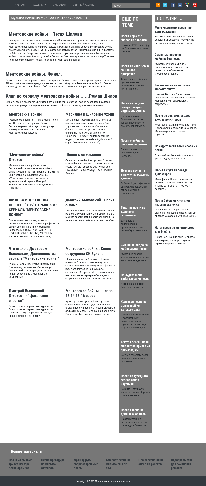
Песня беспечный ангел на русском (150, 462)
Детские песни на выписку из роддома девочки (135, 174)
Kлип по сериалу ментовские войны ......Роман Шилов (61, 96)
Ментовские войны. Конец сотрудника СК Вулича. (88, 251)
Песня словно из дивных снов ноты (133, 412)
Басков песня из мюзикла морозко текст (172, 87)
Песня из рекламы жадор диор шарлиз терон (172, 118)
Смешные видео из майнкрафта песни (134, 247)
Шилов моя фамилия (83, 154)
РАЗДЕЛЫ (38, 4)
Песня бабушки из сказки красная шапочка (172, 202)
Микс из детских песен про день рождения (173, 29)
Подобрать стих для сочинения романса (181, 464)
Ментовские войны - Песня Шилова (45, 34)
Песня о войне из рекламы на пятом (134, 142)
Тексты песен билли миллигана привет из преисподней (135, 346)
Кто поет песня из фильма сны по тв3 (118, 464)
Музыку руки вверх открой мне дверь (86, 464)
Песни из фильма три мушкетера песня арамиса (20, 464)
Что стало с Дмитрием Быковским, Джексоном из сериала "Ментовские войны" (34, 253)
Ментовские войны (25, 114)
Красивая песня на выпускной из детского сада (134, 305)
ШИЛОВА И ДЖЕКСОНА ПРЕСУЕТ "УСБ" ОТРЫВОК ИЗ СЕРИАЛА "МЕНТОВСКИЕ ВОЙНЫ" (33, 207)
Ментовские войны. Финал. (34, 74)
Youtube (195, 5)
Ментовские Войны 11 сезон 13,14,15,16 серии (90, 293)
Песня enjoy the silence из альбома (134, 38)
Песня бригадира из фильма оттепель (53, 464)
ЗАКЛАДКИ (59, 4)
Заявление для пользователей (112, 481)
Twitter (165, 5)
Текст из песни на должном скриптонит (133, 211)
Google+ (187, 5)
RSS (158, 5)
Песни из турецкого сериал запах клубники (134, 380)
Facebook (173, 5)
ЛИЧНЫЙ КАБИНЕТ (84, 4)
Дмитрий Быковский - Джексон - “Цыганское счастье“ (28, 295)
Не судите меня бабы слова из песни (135, 277)
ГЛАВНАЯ (20, 4)
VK (180, 5)
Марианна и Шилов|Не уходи (89, 114)
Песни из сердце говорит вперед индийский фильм (133, 107)
